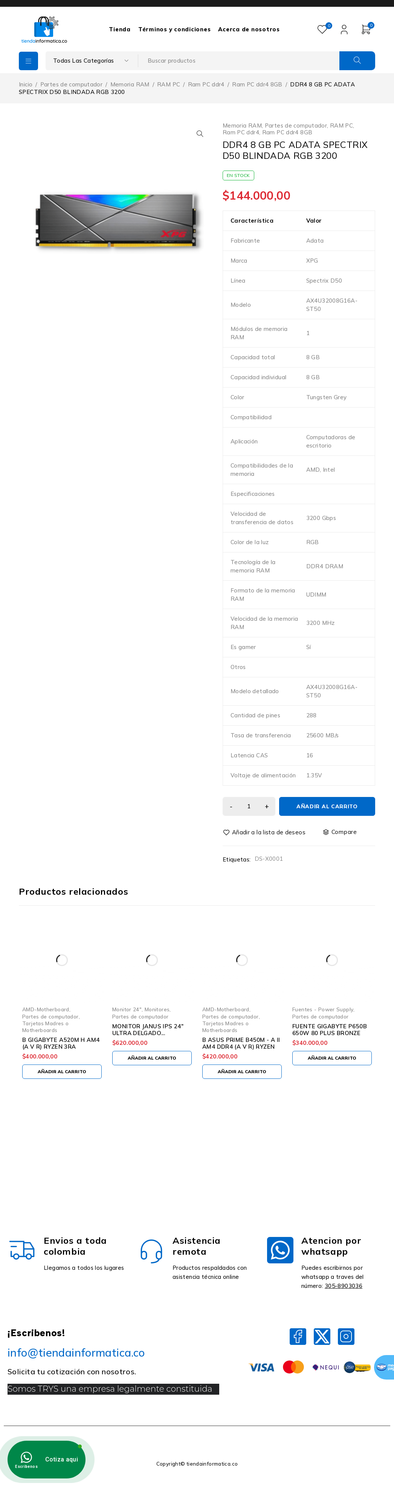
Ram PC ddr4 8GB (257, 84)
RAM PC (168, 84)
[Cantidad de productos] (249, 806)
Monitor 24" (127, 1009)
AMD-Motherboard (45, 1009)
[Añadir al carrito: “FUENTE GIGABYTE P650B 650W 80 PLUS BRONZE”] (332, 1058)
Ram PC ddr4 (206, 84)
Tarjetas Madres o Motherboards (45, 1026)
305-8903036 (343, 1285)
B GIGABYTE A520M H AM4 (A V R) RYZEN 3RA (60, 1043)
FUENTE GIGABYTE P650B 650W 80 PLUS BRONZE (329, 1030)
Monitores (157, 1009)
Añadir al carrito (327, 806)
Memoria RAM (130, 84)
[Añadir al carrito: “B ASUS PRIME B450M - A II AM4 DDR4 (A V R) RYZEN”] (242, 1072)
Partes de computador (71, 84)
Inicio (25, 84)
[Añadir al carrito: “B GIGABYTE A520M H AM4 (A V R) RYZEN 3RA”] (62, 1072)
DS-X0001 (269, 858)
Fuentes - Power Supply (322, 1009)
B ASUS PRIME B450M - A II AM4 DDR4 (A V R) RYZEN (241, 1043)
